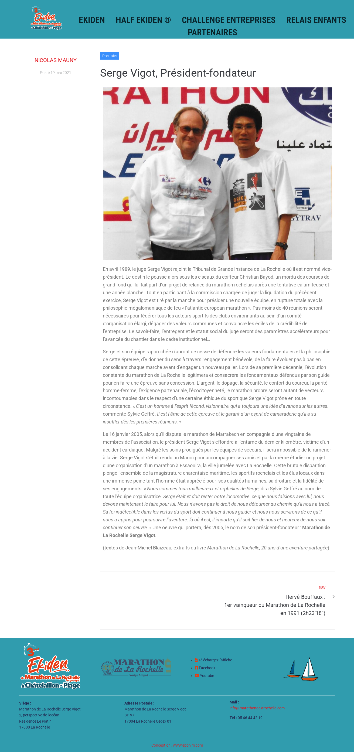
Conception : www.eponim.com (177, 745)
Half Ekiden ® (143, 20)
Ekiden (92, 20)
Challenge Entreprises (228, 20)
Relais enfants (316, 20)
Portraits (109, 56)
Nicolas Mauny (56, 60)
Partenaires (212, 32)
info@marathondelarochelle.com (257, 708)
